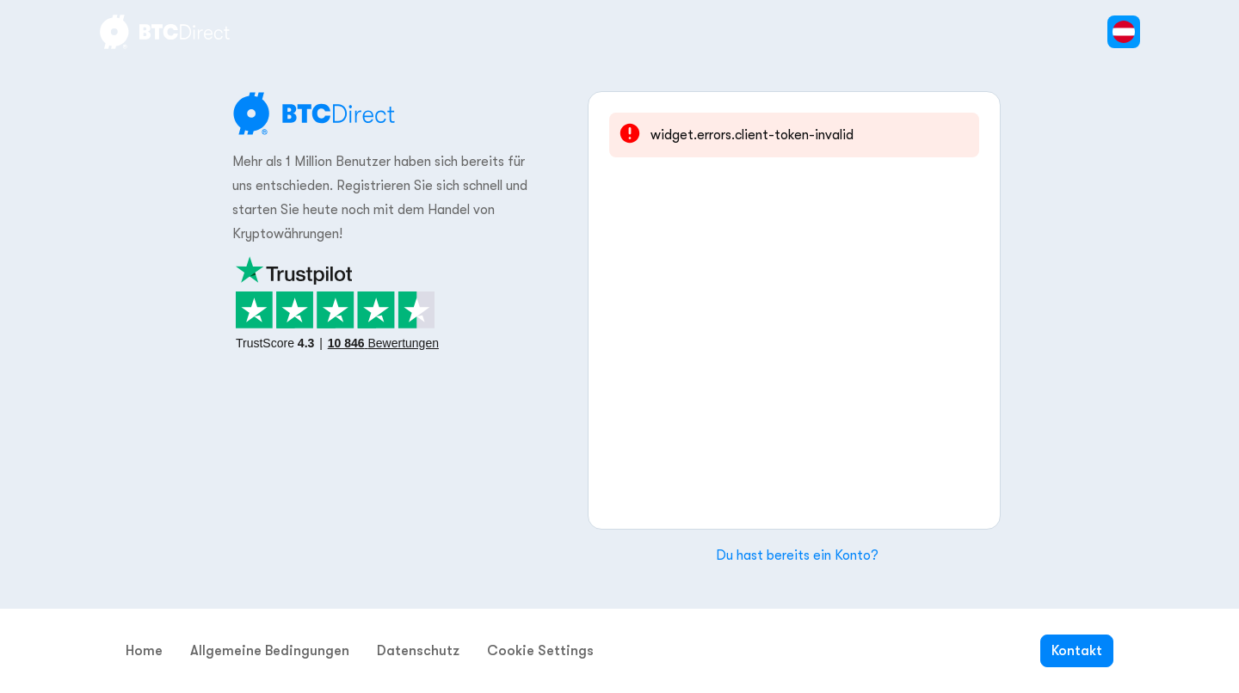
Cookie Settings (540, 651)
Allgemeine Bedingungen (269, 651)
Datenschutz (418, 651)
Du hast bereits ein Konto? (797, 555)
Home (144, 651)
